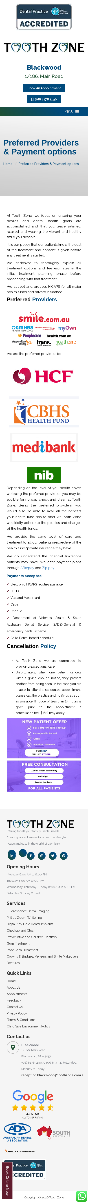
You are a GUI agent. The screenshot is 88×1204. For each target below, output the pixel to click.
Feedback (14, 1000)
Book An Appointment (44, 88)
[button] (68, 111)
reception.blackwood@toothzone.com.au (53, 1075)
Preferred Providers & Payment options (49, 164)
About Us (13, 987)
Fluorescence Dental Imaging (28, 911)
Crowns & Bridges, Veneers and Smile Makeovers (43, 956)
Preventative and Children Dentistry (32, 937)
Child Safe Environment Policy (28, 1026)
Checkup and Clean (21, 930)
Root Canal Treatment (22, 950)
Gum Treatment (18, 943)
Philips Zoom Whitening (24, 917)
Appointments (17, 994)
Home (8, 164)
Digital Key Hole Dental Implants (30, 924)
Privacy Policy (17, 1013)
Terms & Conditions (21, 1020)
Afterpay (27, 568)
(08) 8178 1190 (44, 99)
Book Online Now (7, 1181)
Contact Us (15, 1007)
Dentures (13, 963)
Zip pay (48, 568)
